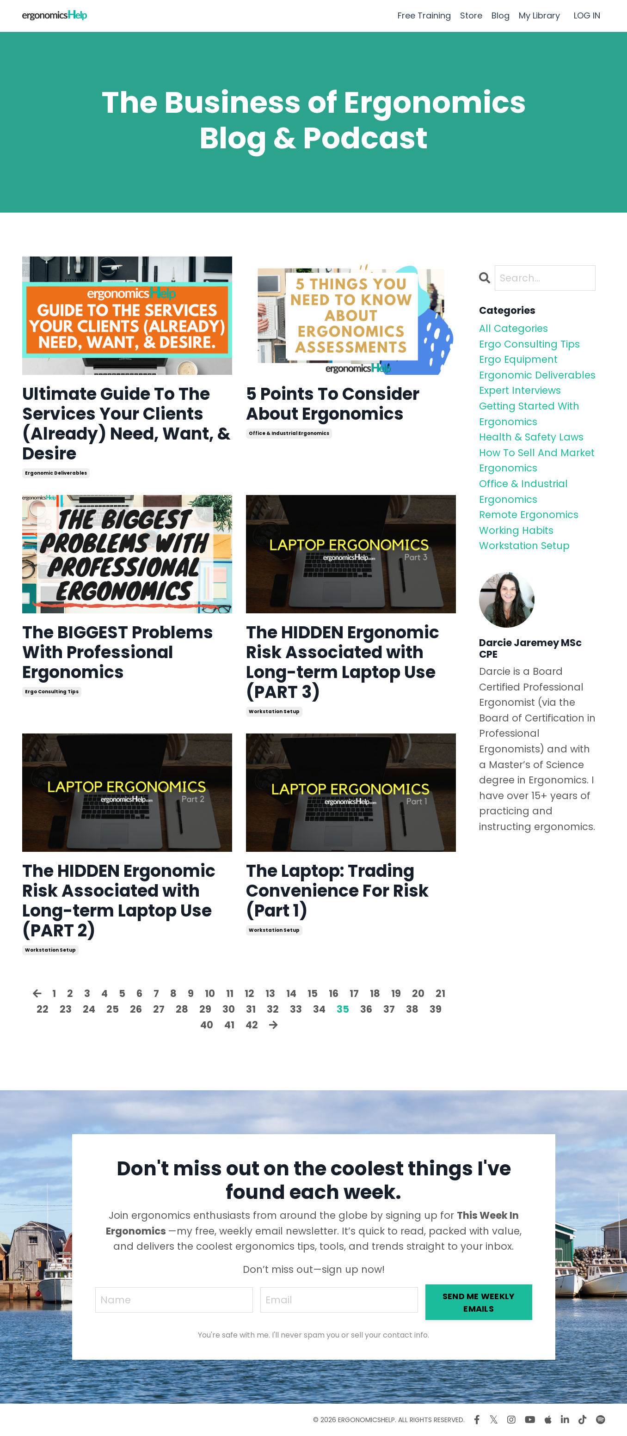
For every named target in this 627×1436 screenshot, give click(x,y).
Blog (501, 15)
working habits (516, 530)
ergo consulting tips (52, 691)
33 (296, 1009)
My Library (539, 15)
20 (418, 993)
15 (312, 993)
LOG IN (587, 15)
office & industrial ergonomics (289, 433)
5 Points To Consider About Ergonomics (332, 404)
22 (43, 1009)
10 (210, 993)
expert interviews (520, 390)
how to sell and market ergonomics (537, 460)
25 (112, 1009)
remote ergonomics (528, 514)
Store (471, 15)
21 (440, 993)
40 (206, 1025)
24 (89, 1009)
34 (319, 1009)
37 (389, 1009)
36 (366, 1009)
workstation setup (274, 711)
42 (252, 1025)
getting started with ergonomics (529, 413)
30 (228, 1009)
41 (229, 1025)
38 (412, 1009)
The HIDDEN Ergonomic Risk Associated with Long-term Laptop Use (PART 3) (342, 663)
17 (354, 993)
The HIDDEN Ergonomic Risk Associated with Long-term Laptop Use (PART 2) (118, 901)
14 (291, 993)
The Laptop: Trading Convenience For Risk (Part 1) (337, 891)
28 (182, 1009)
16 (333, 993)
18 (375, 993)
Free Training (424, 15)
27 (159, 1009)
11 (230, 993)
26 (136, 1009)
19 (396, 993)
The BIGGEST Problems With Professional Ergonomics (117, 653)
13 (270, 993)
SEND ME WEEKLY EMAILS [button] (479, 1302)
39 (436, 1009)
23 (66, 1009)
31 (251, 1009)
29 (205, 1009)
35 (343, 1009)
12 (249, 993)
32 (273, 1009)
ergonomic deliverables (56, 473)
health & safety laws (531, 437)
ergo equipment (518, 359)
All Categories (513, 328)
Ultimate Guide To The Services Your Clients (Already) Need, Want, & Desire (126, 424)
